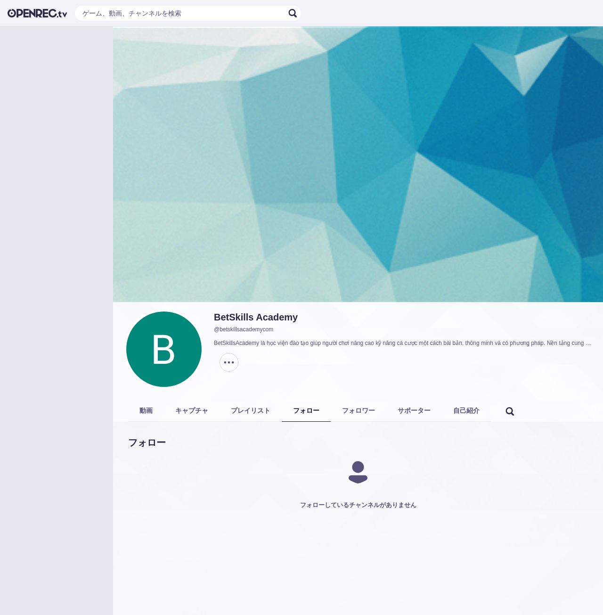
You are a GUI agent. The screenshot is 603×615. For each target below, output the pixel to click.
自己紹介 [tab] (466, 410)
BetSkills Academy (256, 317)
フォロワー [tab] (358, 410)
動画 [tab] (146, 410)
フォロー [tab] (306, 410)
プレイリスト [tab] (250, 410)
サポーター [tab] (414, 410)
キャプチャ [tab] (191, 410)
